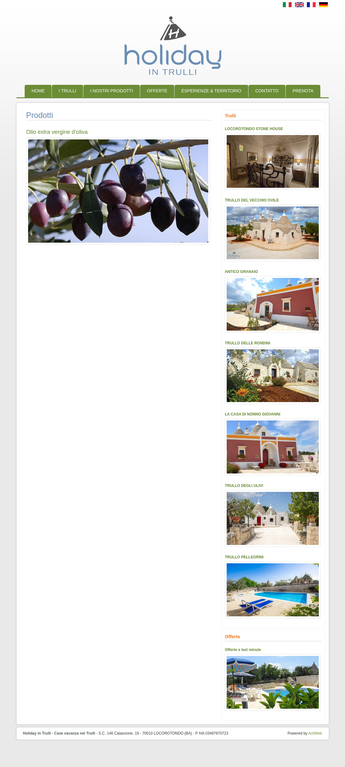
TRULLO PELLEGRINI (244, 557)
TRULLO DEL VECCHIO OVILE (252, 200)
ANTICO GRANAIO (241, 271)
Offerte (157, 90)
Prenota (303, 90)
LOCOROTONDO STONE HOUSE (254, 129)
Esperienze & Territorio (211, 90)
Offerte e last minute (243, 650)
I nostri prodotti (111, 90)
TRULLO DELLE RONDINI (247, 343)
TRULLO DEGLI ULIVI (244, 485)
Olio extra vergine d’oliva (57, 132)
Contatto (267, 90)
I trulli (67, 90)
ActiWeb (315, 733)
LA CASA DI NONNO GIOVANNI (252, 414)
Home (38, 90)
